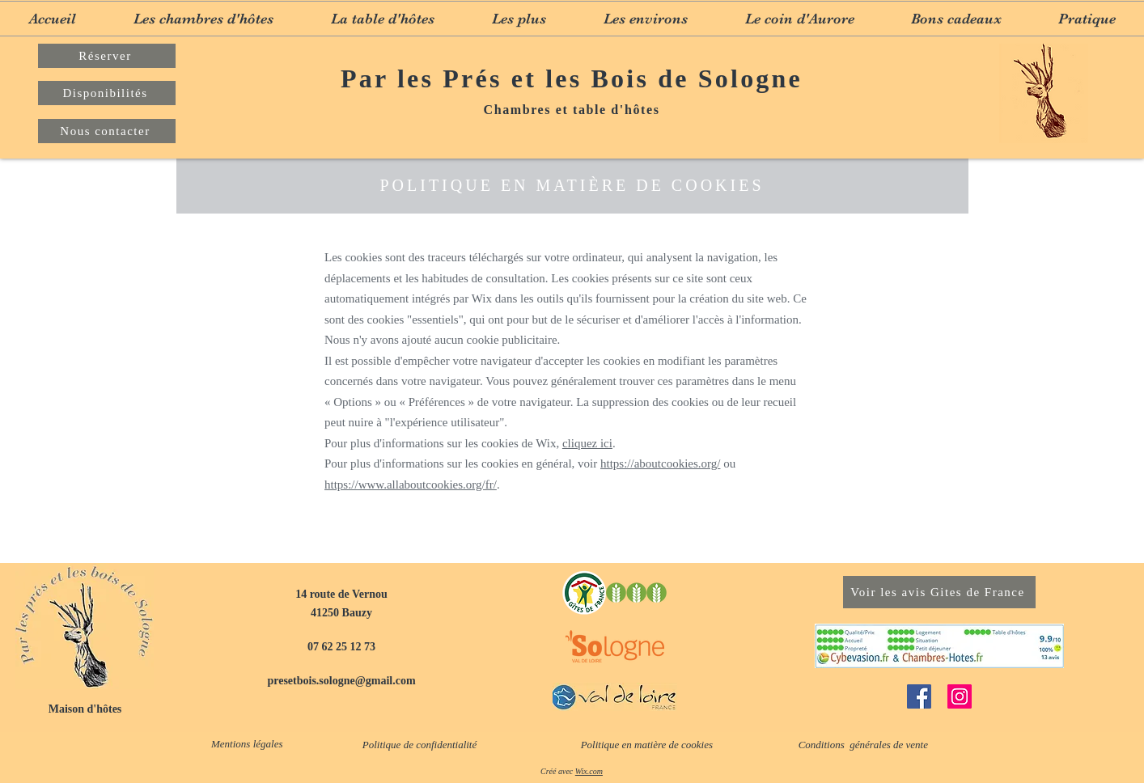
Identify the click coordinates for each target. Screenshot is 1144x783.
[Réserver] (107, 56)
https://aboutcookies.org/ (660, 463)
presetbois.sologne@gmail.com (341, 681)
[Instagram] (959, 696)
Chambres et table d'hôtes (572, 109)
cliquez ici (587, 443)
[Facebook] (919, 696)
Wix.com (589, 771)
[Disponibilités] (107, 93)
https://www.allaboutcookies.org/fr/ (410, 484)
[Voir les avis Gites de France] (939, 592)
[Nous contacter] (107, 131)
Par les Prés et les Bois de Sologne (572, 78)
